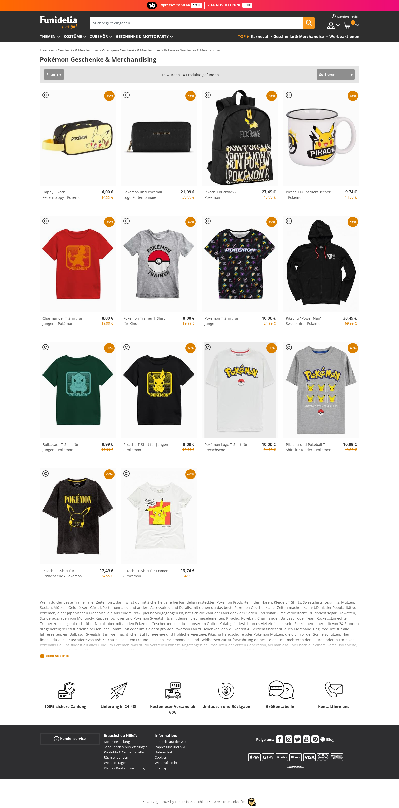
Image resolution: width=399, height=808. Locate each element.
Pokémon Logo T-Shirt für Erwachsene (226, 447)
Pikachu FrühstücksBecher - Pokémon (308, 195)
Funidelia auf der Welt (171, 741)
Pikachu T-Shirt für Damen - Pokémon (145, 573)
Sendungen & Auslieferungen (126, 747)
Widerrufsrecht (166, 762)
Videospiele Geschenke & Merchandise (131, 50)
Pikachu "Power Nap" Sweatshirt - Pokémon (304, 321)
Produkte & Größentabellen (125, 752)
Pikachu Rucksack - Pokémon (221, 195)
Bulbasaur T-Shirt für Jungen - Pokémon (60, 447)
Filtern (52, 74)
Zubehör (99, 36)
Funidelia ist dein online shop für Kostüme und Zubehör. (58, 22)
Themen (48, 36)
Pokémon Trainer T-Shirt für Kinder (144, 321)
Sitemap (161, 768)
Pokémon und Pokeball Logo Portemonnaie (142, 195)
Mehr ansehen (57, 656)
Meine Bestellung (117, 741)
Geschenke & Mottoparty (142, 36)
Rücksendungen (116, 757)
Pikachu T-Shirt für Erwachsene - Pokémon (62, 573)
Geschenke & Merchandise (78, 50)
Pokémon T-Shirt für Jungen (222, 321)
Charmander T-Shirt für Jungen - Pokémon (62, 321)
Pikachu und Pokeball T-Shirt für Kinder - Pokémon (308, 447)
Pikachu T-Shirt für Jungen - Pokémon (145, 447)
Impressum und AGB (170, 747)
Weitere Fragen (115, 762)
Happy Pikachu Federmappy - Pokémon (62, 195)
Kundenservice (70, 738)
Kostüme (73, 36)
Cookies (161, 757)
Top (242, 36)
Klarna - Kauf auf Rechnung (124, 768)
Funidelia (47, 50)
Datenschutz (164, 752)
